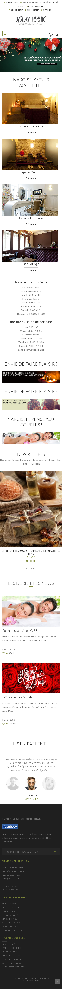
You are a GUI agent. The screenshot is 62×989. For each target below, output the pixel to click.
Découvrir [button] (31, 132)
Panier (50, 35)
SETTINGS (46, 10)
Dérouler (57, 981)
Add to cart (31, 568)
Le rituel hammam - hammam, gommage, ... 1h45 (31, 552)
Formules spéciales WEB (19, 630)
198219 (11, 723)
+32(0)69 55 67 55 (11, 2)
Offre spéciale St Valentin (20, 697)
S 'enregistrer (32, 10)
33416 (10, 653)
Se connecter (16, 10)
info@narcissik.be (35, 6)
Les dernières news (31, 583)
